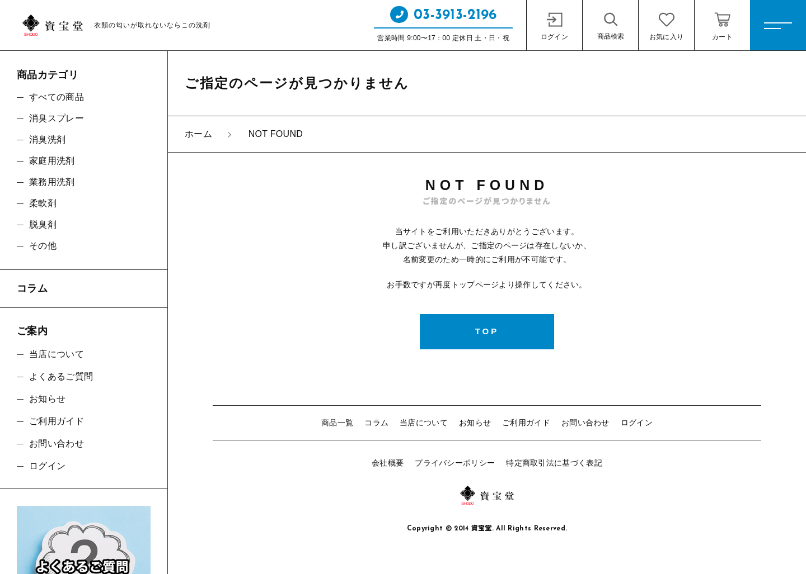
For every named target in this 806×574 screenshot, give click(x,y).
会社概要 (388, 462)
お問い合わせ (585, 422)
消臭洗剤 (47, 139)
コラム (376, 422)
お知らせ (475, 422)
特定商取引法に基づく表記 (554, 462)
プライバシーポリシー (455, 462)
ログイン (637, 422)
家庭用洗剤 (52, 160)
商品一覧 (337, 422)
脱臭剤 (43, 224)
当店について (424, 422)
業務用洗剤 (52, 182)
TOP (487, 331)
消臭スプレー (56, 118)
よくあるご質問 (61, 376)
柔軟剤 (43, 203)
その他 (43, 245)
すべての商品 (56, 97)
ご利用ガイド (526, 422)
